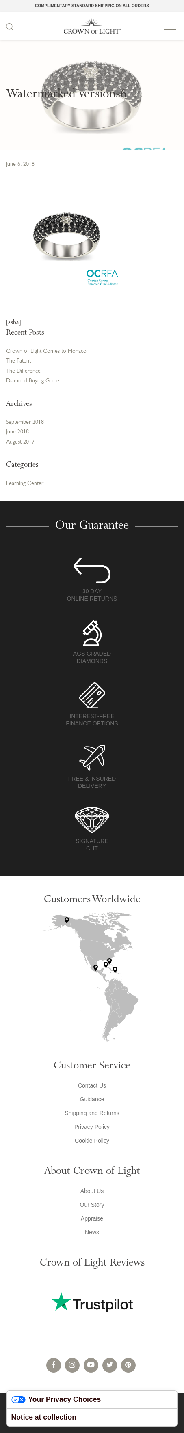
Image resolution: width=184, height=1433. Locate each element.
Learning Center (24, 484)
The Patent (18, 361)
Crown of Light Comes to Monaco (46, 351)
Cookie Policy (92, 1140)
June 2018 (17, 432)
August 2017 (20, 442)
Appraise (92, 1218)
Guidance (92, 1099)
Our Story (92, 1204)
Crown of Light (92, 26)
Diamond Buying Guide (32, 381)
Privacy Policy (92, 1127)
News (92, 1232)
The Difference (23, 371)
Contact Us (92, 1085)
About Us (92, 1191)
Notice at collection (43, 1417)
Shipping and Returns (92, 1113)
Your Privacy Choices (56, 1399)
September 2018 (25, 422)
